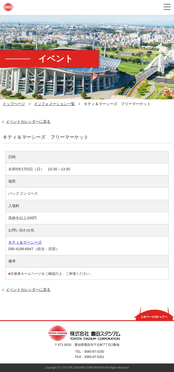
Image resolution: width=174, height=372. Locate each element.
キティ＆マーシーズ (25, 242)
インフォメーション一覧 (54, 104)
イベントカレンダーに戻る (28, 121)
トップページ (14, 104)
